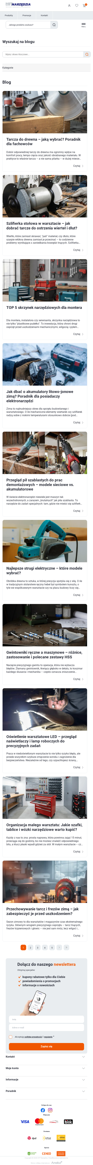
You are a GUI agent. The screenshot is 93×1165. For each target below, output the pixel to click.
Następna (59, 947)
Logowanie (69, 5)
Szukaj (54, 24)
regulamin (48, 1037)
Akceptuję (19, 1037)
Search (86, 54)
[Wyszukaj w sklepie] (28, 24)
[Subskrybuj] (46, 1019)
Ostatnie (66, 947)
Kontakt (44, 15)
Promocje (26, 15)
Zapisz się (46, 1046)
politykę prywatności (33, 1037)
